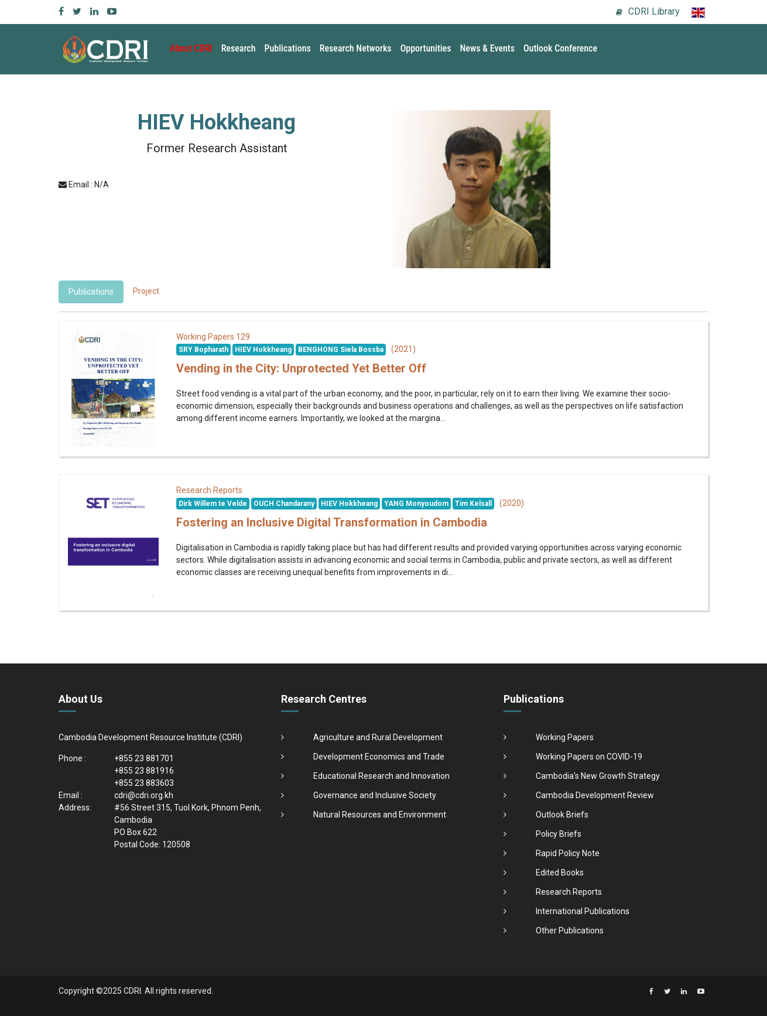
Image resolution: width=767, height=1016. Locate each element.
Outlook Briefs (562, 814)
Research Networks (356, 48)
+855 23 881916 (144, 770)
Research (238, 48)
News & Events (487, 48)
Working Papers (565, 737)
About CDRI (191, 48)
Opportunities (425, 48)
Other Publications (570, 930)
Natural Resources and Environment (379, 814)
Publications (288, 48)
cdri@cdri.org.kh (143, 795)
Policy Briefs (558, 834)
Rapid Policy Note (568, 853)
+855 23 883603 (144, 783)
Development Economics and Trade (378, 756)
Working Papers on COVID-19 (589, 756)
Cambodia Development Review (595, 795)
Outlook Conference (560, 48)
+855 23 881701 (144, 758)
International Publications (582, 911)
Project (146, 291)
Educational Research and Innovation (381, 776)
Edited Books (560, 872)
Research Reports (569, 892)
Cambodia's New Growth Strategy (598, 776)
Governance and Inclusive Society (374, 795)
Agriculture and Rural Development (378, 737)
